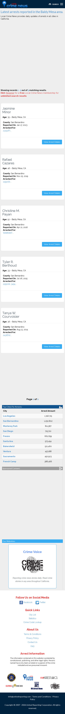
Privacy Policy (32, 638)
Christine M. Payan (11, 212)
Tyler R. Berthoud (9, 263)
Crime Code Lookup (32, 622)
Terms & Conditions (32, 634)
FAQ (32, 646)
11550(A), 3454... (9, 284)
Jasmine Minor (8, 110)
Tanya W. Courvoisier (10, 315)
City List (32, 615)
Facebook (25, 602)
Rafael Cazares (8, 161)
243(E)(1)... (7, 335)
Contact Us (32, 642)
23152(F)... (7, 131)
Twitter (41, 602)
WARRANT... (8, 233)
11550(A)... (7, 182)
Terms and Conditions (41, 696)
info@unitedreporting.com (19, 696)
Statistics (32, 618)
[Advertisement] (32, 55)
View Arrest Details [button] (52, 142)
